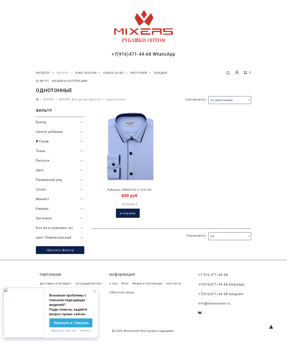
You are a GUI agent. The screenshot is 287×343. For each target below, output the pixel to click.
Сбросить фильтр (60, 250)
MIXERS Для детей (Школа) (80, 99)
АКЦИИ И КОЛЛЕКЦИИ (69, 81)
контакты (173, 283)
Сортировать (195, 99)
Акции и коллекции (147, 283)
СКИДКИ (160, 72)
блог (125, 283)
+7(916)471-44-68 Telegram (221, 294)
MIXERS (64, 73)
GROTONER (140, 73)
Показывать (196, 235)
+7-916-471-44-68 (213, 275)
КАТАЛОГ (45, 73)
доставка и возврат (55, 283)
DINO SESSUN (87, 73)
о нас (113, 283)
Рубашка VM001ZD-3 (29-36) (129, 189)
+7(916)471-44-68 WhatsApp (143, 54)
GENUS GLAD (115, 73)
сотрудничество (88, 283)
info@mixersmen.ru (214, 303)
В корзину (128, 213)
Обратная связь (122, 292)
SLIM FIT (42, 81)
